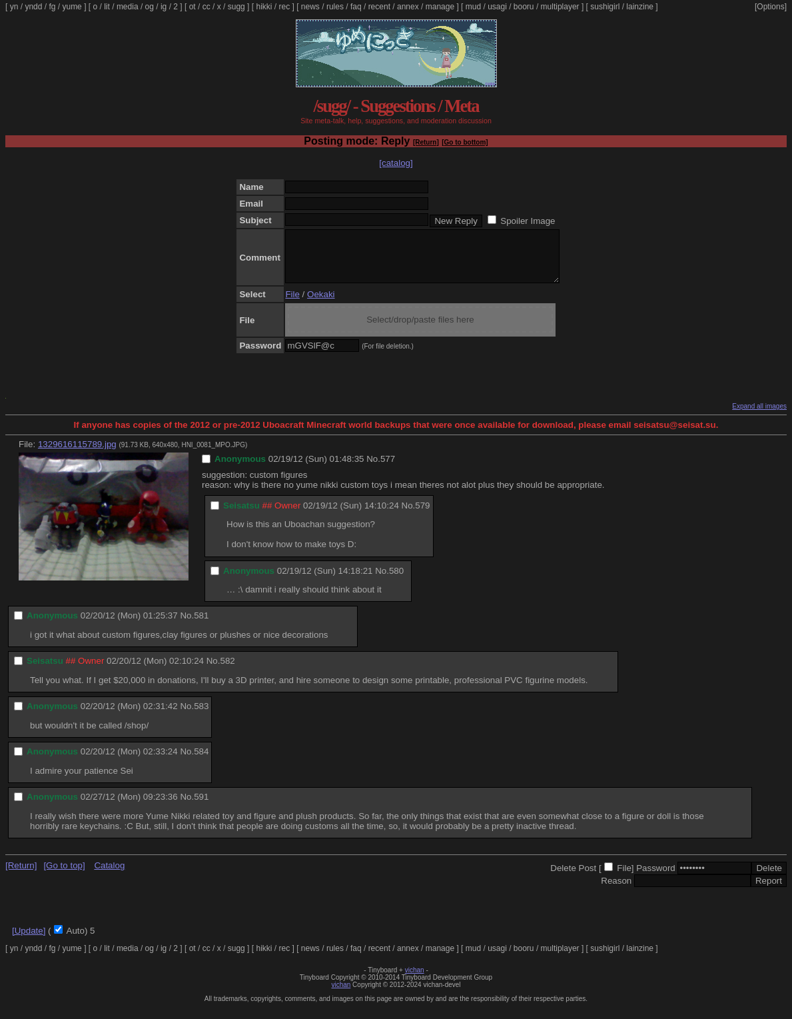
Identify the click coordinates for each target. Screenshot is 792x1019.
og (149, 6)
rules (335, 6)
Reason (616, 891)
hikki (264, 6)
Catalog (109, 875)
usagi (497, 6)
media (128, 6)
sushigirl (604, 6)
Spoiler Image (527, 221)
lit (107, 6)
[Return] (426, 142)
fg (52, 6)
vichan (414, 980)
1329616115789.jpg (77, 454)
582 (227, 671)
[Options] (771, 6)
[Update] (28, 941)
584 (201, 761)
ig (164, 6)
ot (192, 6)
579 (422, 515)
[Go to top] (64, 875)
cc (206, 6)
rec (284, 6)
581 (201, 625)
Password (655, 878)
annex (408, 6)
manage (440, 6)
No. (373, 469)
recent (379, 6)
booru (524, 6)
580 (396, 581)
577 (387, 469)
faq (356, 6)
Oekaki (320, 304)
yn (14, 6)
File (292, 304)
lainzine (639, 6)
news (310, 6)
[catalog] (395, 163)
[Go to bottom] (465, 142)
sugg (236, 6)
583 (201, 716)
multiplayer (560, 6)
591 (201, 807)
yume (71, 6)
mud (473, 6)
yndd (33, 6)
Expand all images (759, 416)
